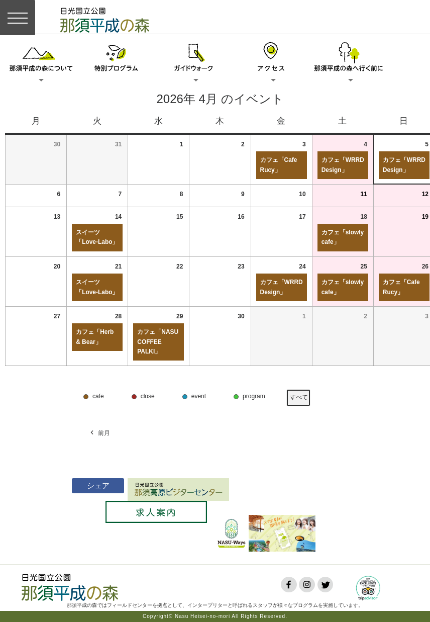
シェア (87, 485)
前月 (99, 433)
